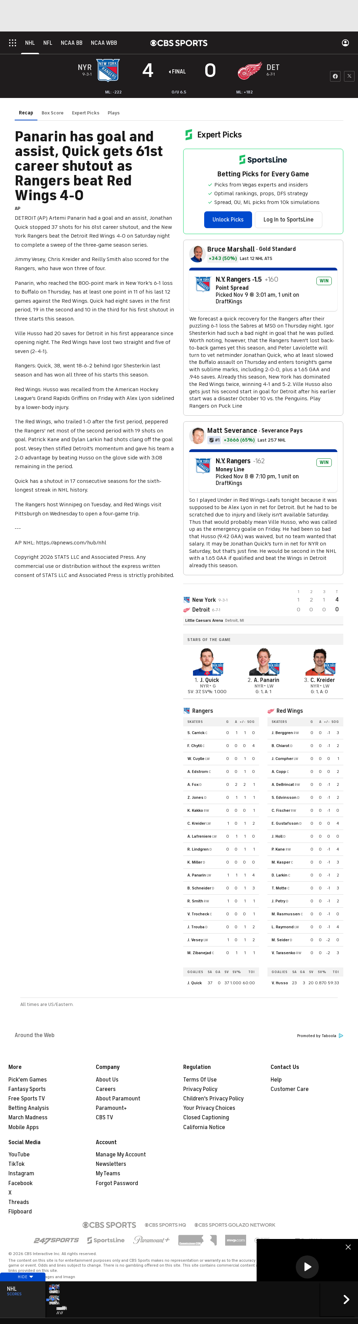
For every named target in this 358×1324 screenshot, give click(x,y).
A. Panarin (196, 875)
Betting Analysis (28, 1108)
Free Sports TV (26, 1098)
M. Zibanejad (199, 952)
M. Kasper (281, 862)
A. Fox (193, 784)
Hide (23, 1290)
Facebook (20, 1183)
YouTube (19, 1154)
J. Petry (278, 901)
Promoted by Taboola (320, 1036)
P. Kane (278, 849)
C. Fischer (281, 810)
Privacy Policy (200, 1089)
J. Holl (277, 836)
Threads (18, 1202)
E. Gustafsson (285, 823)
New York (204, 600)
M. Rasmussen (286, 913)
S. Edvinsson (284, 797)
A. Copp (279, 771)
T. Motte (279, 888)
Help (276, 1079)
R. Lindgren (198, 849)
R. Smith (195, 901)
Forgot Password (117, 1183)
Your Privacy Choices (209, 1108)
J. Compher (282, 758)
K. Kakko (195, 810)
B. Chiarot (280, 745)
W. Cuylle (196, 758)
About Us (107, 1079)
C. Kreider (196, 823)
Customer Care (290, 1089)
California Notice (204, 1127)
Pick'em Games (27, 1079)
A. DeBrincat (283, 784)
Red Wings (290, 710)
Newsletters (111, 1164)
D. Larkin (279, 875)
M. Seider (280, 939)
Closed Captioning (206, 1117)
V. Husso (280, 982)
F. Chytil (194, 745)
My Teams (108, 1173)
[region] (307, 1267)
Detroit (201, 609)
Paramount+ (111, 1108)
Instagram (21, 1173)
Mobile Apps (23, 1127)
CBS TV (104, 1117)
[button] (307, 1267)
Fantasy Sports (27, 1089)
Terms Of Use (200, 1079)
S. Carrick (196, 732)
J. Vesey (195, 939)
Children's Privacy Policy (213, 1098)
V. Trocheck (198, 913)
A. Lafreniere (199, 836)
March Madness (28, 1117)
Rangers (202, 710)
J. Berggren (282, 732)
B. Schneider (199, 888)
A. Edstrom (197, 771)
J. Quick (194, 982)
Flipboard (20, 1211)
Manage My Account (121, 1154)
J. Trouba (196, 926)
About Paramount (118, 1098)
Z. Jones (195, 797)
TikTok (16, 1164)
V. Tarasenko (283, 952)
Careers (106, 1089)
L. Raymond (283, 926)
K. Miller (194, 862)
